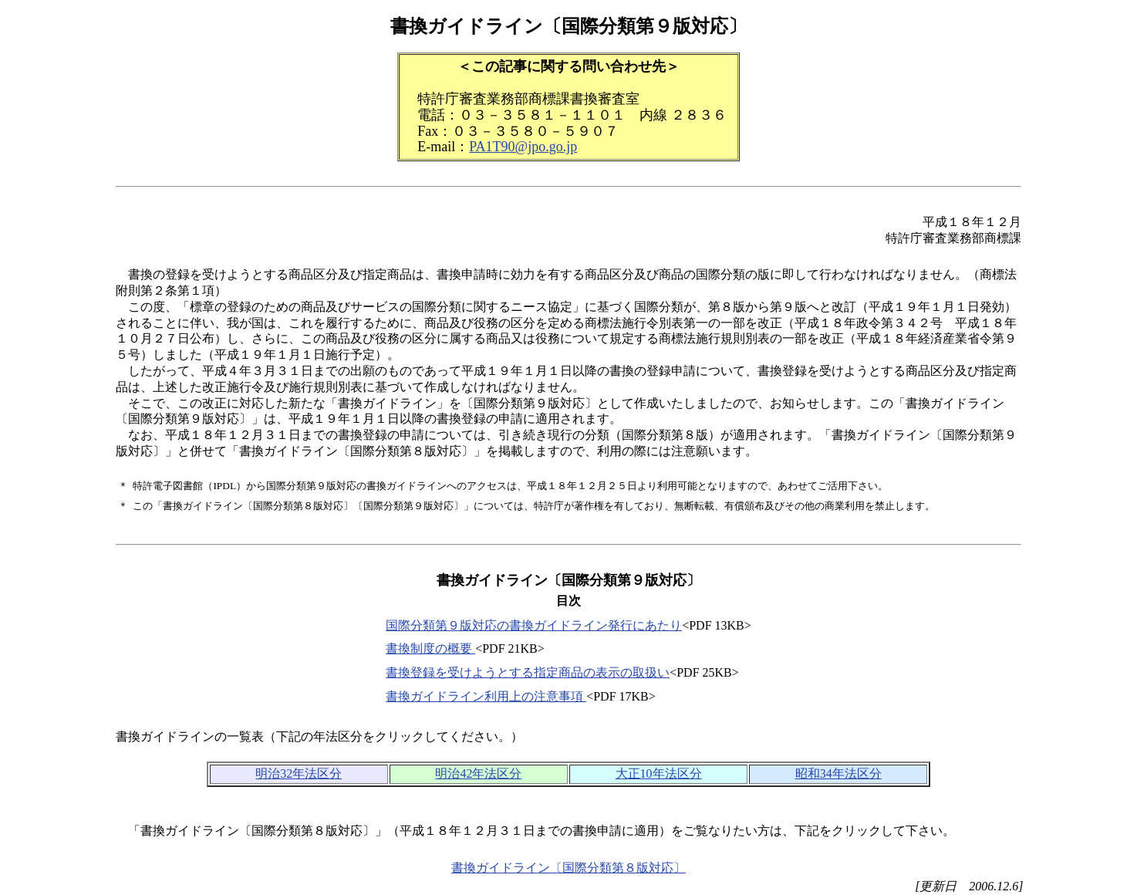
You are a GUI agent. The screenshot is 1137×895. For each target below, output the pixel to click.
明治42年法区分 (478, 773)
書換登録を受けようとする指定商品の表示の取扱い (528, 672)
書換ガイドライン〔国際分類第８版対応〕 (568, 867)
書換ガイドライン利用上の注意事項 (486, 696)
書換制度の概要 (430, 648)
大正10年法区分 (659, 773)
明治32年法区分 (298, 773)
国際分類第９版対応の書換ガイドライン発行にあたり (534, 625)
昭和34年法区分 (838, 773)
